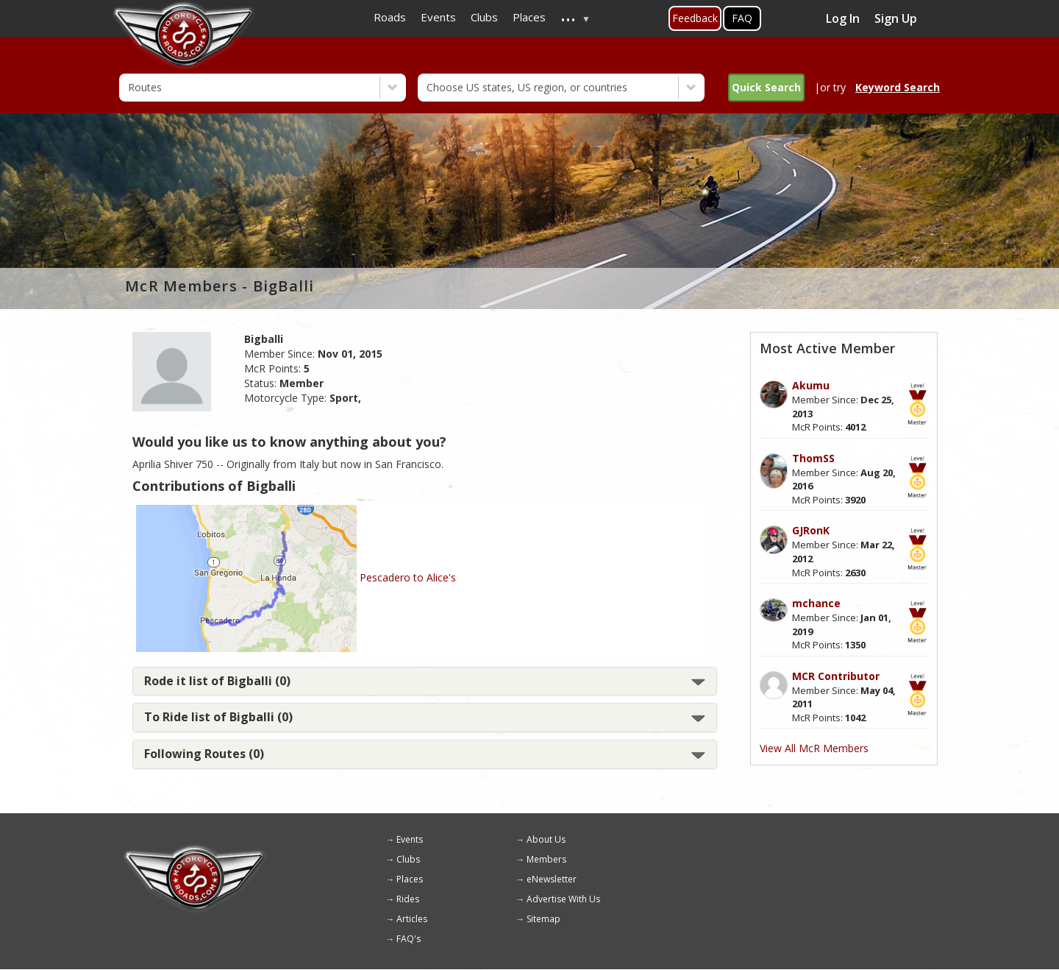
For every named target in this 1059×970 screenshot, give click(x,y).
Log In (843, 18)
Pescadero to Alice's (408, 577)
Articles (411, 919)
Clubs (408, 859)
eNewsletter (552, 879)
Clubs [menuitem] (484, 17)
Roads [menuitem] (390, 17)
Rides (407, 899)
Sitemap (543, 919)
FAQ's (408, 938)
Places (409, 879)
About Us (546, 839)
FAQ (742, 18)
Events (409, 839)
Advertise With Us (563, 899)
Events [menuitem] (438, 17)
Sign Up (895, 18)
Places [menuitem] (529, 17)
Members (546, 859)
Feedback (695, 18)
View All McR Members (814, 748)
